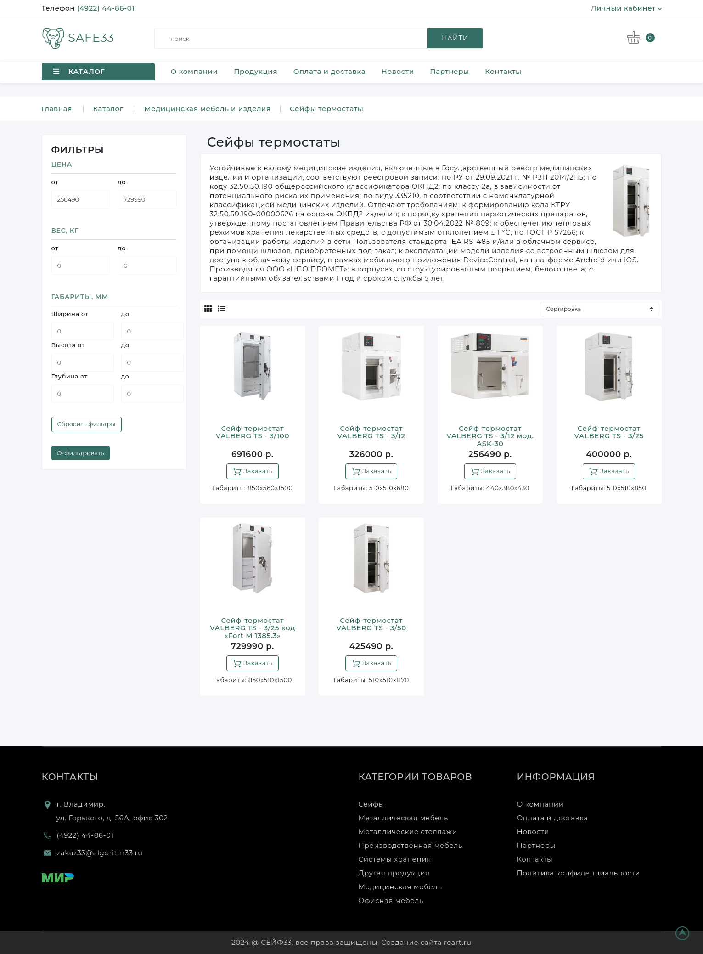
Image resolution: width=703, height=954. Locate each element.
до (122, 182)
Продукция (255, 71)
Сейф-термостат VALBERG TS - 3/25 (609, 432)
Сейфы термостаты (327, 108)
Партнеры (449, 71)
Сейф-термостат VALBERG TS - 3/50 (371, 624)
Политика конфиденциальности (579, 873)
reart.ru (458, 942)
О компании (194, 71)
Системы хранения (395, 859)
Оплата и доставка (329, 71)
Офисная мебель (391, 900)
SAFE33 (78, 37)
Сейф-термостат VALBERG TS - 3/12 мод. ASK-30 (490, 436)
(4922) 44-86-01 (106, 8)
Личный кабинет (626, 8)
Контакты (503, 71)
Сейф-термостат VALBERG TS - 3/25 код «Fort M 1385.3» (252, 628)
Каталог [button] (79, 71)
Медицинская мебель (400, 886)
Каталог (108, 108)
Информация (556, 776)
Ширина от (70, 313)
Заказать (252, 471)
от (55, 182)
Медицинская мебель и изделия (207, 108)
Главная (57, 108)
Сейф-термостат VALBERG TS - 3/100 (252, 432)
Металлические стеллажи (408, 831)
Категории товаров (415, 776)
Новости (398, 71)
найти (455, 38)
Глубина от (69, 376)
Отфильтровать (80, 453)
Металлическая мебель (404, 817)
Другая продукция (394, 873)
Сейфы (372, 804)
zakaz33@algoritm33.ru (100, 852)
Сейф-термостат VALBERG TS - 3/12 (371, 432)
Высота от (68, 345)
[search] (322, 38)
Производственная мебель (411, 845)
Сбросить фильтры (86, 424)
